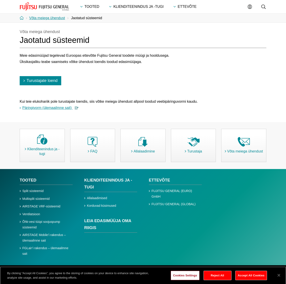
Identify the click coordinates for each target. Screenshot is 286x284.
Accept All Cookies (251, 277)
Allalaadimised (97, 198)
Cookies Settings (185, 277)
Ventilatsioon (31, 214)
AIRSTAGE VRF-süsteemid (41, 206)
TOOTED (28, 180)
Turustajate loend (42, 80)
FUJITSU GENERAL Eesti (44, 6)
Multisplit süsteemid (36, 198)
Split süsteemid (33, 191)
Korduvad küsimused (101, 205)
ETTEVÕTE (159, 180)
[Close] (279, 277)
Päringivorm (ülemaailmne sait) (50, 108)
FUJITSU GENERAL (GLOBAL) (173, 204)
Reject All (217, 277)
